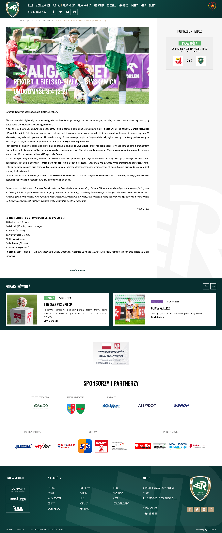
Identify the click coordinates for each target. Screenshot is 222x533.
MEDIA (143, 5)
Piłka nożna (69, 5)
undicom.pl (210, 529)
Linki (82, 498)
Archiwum (84, 508)
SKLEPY (134, 5)
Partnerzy (85, 488)
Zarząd (51, 493)
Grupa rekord (54, 508)
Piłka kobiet (84, 5)
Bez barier (99, 5)
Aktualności (43, 5)
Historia (52, 488)
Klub (30, 5)
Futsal (56, 5)
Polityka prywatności (15, 529)
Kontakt (84, 503)
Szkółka (111, 5)
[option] (57, 315)
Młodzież (123, 5)
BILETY (152, 5)
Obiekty (51, 503)
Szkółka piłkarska (121, 503)
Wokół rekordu (54, 498)
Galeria (83, 493)
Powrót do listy (77, 274)
